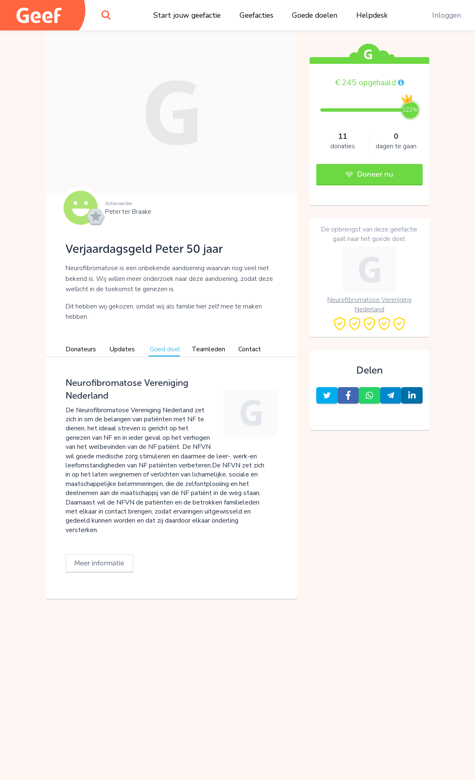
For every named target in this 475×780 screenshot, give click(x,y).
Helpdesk (372, 15)
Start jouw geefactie (187, 15)
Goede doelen (314, 15)
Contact (249, 349)
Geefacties (256, 15)
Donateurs (81, 349)
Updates (122, 349)
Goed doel (165, 349)
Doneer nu (369, 174)
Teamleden (208, 349)
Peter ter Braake (128, 212)
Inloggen (446, 15)
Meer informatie (99, 563)
